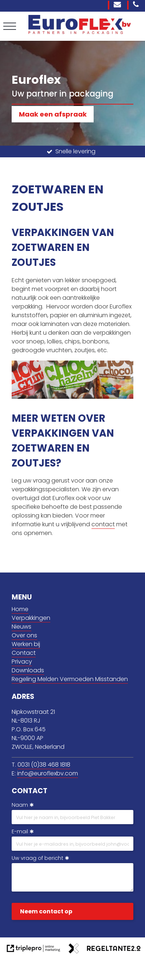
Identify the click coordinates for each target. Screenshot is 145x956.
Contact (24, 653)
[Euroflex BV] (79, 32)
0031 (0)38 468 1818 (43, 764)
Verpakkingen (31, 618)
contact (103, 524)
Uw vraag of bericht (37, 858)
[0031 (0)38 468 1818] (137, 5)
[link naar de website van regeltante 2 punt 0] (104, 949)
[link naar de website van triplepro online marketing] (33, 949)
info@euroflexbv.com (47, 773)
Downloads (28, 670)
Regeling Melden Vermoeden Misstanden (70, 679)
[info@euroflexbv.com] (118, 5)
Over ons (24, 635)
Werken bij (26, 644)
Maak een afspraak (53, 114)
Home (20, 609)
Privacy (22, 661)
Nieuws (21, 626)
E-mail (20, 831)
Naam (20, 805)
